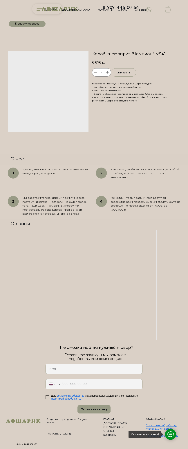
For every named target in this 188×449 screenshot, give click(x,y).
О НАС (122, 9)
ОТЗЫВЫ (141, 9)
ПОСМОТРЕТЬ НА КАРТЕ (59, 434)
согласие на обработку (70, 395)
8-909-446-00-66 (121, 7)
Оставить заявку (94, 409)
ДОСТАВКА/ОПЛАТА (76, 9)
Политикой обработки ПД (66, 398)
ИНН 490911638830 (26, 444)
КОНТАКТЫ (105, 9)
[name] (94, 369)
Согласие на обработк (160, 425)
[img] (149, 9)
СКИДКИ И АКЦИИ (114, 427)
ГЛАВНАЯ (108, 419)
